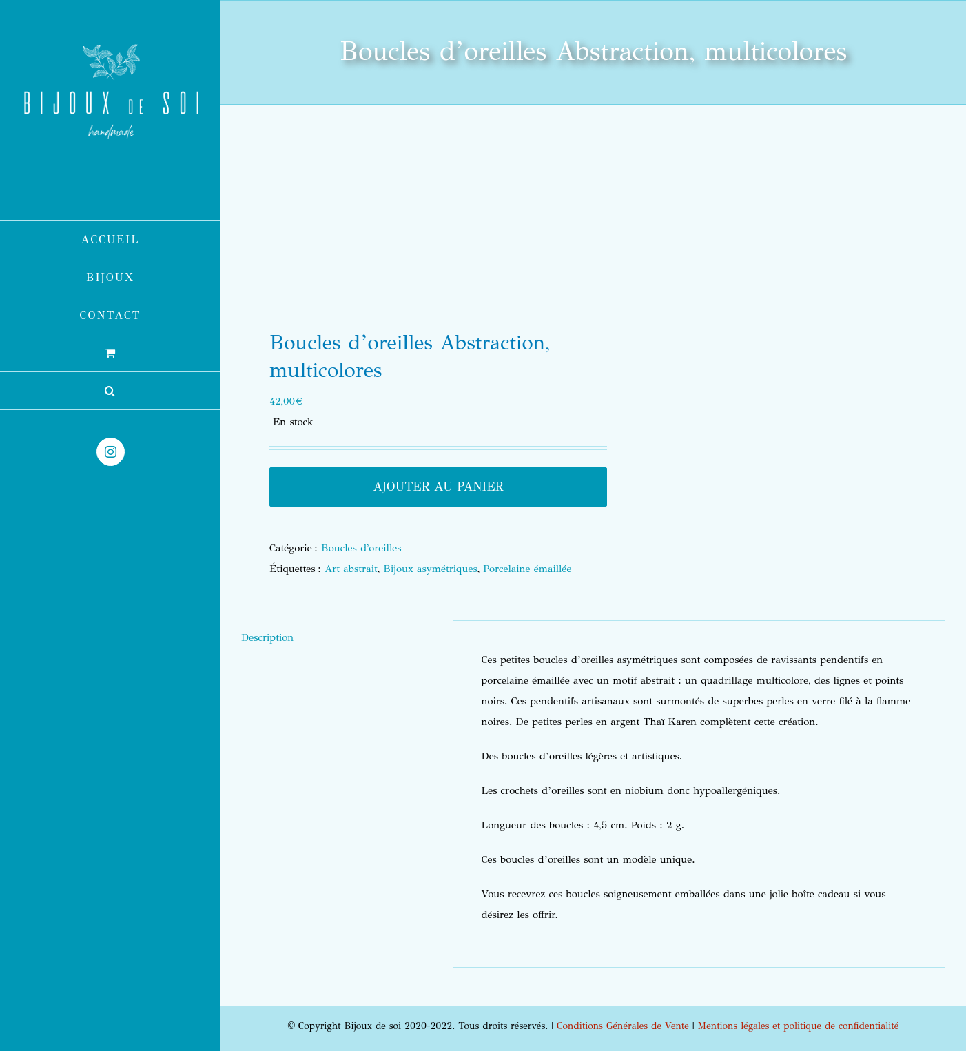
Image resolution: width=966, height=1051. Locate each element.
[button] (110, 391)
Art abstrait (351, 568)
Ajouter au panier (438, 486)
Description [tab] (267, 637)
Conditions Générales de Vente (623, 1026)
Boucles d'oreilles (361, 548)
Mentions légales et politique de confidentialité (798, 1026)
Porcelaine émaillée (527, 568)
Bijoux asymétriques (430, 568)
